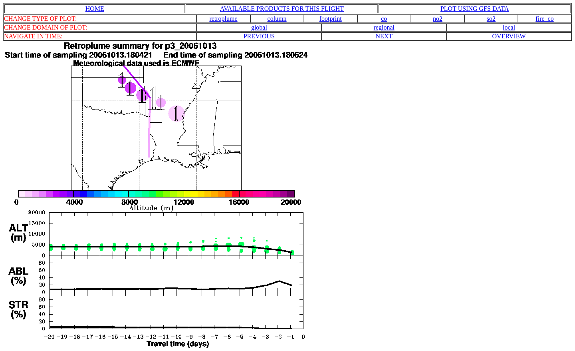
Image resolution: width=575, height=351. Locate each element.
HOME (94, 8)
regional (384, 27)
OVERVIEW (509, 36)
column (277, 18)
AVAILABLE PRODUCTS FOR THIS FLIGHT (282, 8)
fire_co (544, 18)
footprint (330, 18)
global (259, 27)
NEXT (384, 36)
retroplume (223, 18)
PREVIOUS (259, 36)
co (384, 18)
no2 (437, 18)
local (509, 27)
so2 (491, 18)
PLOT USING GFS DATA (474, 8)
